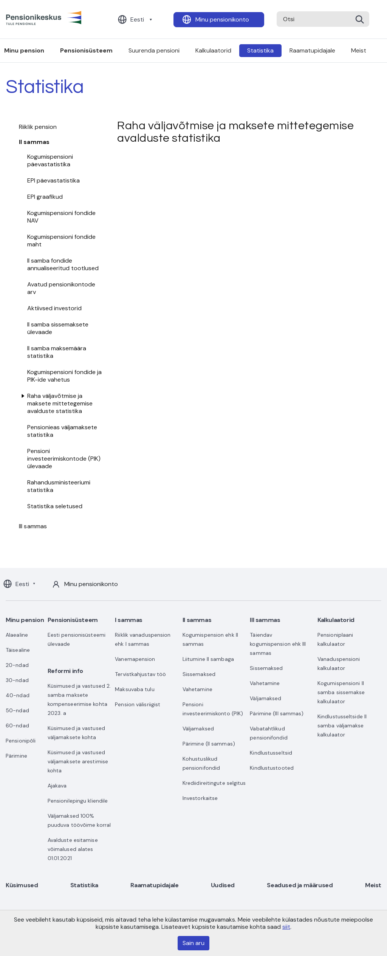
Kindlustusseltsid (271, 752)
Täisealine (18, 650)
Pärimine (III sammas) (276, 713)
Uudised (223, 885)
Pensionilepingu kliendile (78, 800)
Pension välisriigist (137, 704)
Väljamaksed (198, 728)
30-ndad (17, 680)
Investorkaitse (200, 798)
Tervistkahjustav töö (140, 674)
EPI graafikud (45, 197)
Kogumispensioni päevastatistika (50, 160)
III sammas (33, 526)
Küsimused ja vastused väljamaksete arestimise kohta (78, 761)
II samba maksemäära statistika (56, 352)
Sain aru (193, 943)
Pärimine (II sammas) (209, 743)
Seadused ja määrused (300, 885)
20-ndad (17, 665)
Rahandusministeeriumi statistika (58, 486)
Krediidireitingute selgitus (214, 783)
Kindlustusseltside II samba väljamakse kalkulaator (342, 725)
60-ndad (17, 725)
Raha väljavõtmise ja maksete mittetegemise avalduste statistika (60, 403)
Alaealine (17, 634)
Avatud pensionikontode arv (61, 288)
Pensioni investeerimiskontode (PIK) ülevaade (64, 458)
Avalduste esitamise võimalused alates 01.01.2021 (73, 849)
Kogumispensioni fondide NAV (61, 216)
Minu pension (25, 620)
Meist (358, 50)
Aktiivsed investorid (54, 308)
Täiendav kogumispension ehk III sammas (278, 643)
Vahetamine (197, 689)
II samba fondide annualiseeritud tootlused (63, 264)
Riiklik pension (38, 127)
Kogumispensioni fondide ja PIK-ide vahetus (64, 376)
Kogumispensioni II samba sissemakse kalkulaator (341, 692)
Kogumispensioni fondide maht (61, 240)
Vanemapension (135, 659)
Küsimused (22, 885)
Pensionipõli (21, 740)
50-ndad (17, 710)
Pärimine (16, 755)
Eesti (137, 19)
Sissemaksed (199, 674)
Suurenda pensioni (154, 50)
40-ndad (17, 695)
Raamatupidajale (312, 50)
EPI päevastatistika (53, 180)
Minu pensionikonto (222, 19)
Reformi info (65, 671)
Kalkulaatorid (213, 50)
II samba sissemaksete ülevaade (57, 328)
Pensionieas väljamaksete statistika (62, 431)
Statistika (260, 50)
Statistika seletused (54, 506)
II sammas (34, 142)
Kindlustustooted (272, 767)
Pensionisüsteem (86, 50)
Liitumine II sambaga (208, 659)
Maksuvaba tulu (134, 689)
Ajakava (57, 785)
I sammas (128, 620)
